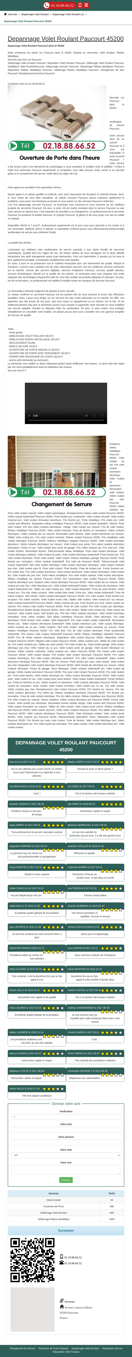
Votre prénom (66, 1137)
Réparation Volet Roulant (66, 1351)
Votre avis (66, 1162)
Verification (65, 1111)
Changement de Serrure (22, 1348)
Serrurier (67, 1301)
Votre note (66, 1149)
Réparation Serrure (112, 1348)
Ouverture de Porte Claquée (53, 1348)
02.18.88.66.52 (59, 5)
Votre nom (66, 1124)
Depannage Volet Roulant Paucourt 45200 (66, 403)
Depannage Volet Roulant (85, 1348)
